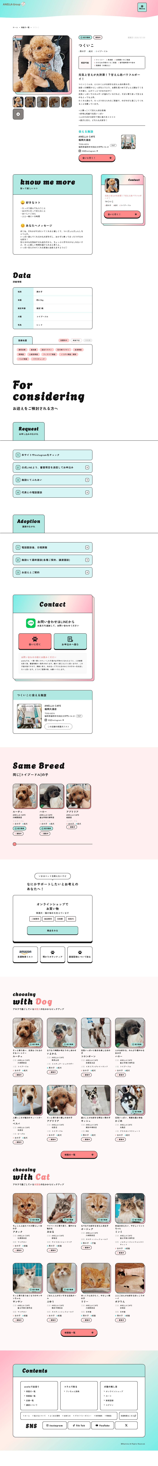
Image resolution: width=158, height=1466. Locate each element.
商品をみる (52, 930)
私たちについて (40, 1416)
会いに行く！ (89, 157)
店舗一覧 (30, 1400)
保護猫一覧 (70, 1332)
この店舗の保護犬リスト (58, 726)
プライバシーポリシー (83, 1416)
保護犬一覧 (70, 1154)
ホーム (27, 1416)
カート (109, 1396)
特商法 (108, 1416)
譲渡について (32, 1405)
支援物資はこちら (127, 1416)
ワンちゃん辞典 (72, 1391)
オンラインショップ (114, 1391)
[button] (142, 7)
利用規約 (99, 1416)
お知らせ (67, 1416)
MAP (113, 145)
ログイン (109, 1405)
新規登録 (109, 1400)
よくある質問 (55, 1416)
